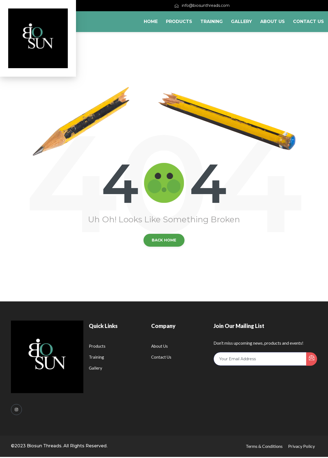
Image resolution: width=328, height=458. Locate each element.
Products (179, 21)
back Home (164, 240)
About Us (272, 21)
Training (211, 21)
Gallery (241, 21)
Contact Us (308, 21)
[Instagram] (16, 410)
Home (151, 21)
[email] (260, 360)
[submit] (311, 360)
